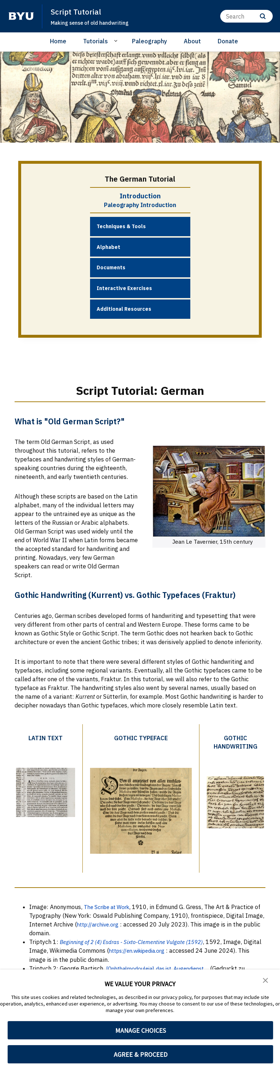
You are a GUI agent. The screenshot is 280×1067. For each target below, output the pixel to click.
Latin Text (45, 737)
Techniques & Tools (121, 226)
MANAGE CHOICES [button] (140, 1030)
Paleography (149, 41)
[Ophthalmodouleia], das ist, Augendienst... (164, 967)
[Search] (246, 16)
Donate (228, 41)
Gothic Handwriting (234, 741)
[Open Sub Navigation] (117, 41)
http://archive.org (120, 923)
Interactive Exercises (124, 288)
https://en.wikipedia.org (160, 949)
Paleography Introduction (140, 205)
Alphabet (108, 246)
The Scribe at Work (109, 905)
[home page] (21, 16)
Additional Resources (124, 309)
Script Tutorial (76, 12)
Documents (111, 267)
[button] (265, 980)
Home (58, 41)
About (192, 41)
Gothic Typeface (139, 737)
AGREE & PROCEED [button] (140, 1054)
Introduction (140, 195)
